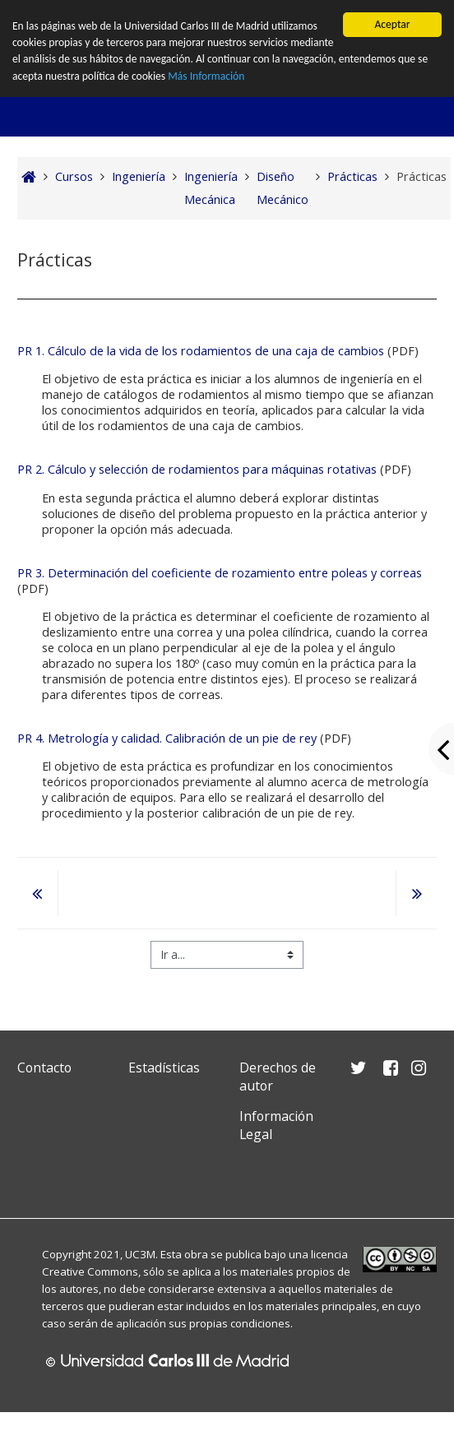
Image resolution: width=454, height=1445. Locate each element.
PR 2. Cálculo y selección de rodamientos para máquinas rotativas (197, 469)
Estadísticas (164, 1067)
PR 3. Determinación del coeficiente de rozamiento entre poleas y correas (219, 573)
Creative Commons (90, 1271)
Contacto (44, 1067)
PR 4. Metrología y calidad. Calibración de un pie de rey (168, 738)
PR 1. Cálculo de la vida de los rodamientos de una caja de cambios (200, 351)
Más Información (207, 76)
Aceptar (392, 24)
